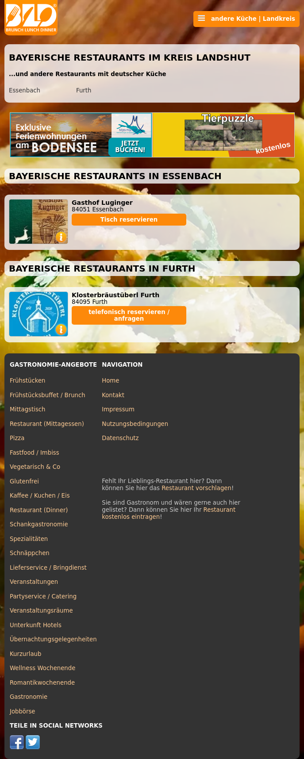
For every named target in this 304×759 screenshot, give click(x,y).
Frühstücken (28, 380)
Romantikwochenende (42, 682)
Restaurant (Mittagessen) (47, 424)
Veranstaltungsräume (41, 610)
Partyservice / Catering (43, 596)
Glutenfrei (24, 481)
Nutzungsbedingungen (135, 424)
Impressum (118, 409)
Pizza (17, 438)
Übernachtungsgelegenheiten (53, 639)
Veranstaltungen (34, 582)
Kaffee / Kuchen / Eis (40, 495)
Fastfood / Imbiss (34, 452)
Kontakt (113, 395)
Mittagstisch (28, 409)
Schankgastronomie (39, 524)
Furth (83, 90)
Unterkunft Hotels (36, 625)
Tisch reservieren (129, 219)
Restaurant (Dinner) (39, 510)
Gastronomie (28, 697)
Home (110, 380)
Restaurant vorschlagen (196, 488)
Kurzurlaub (25, 654)
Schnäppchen (30, 553)
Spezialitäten (29, 539)
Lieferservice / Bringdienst (48, 567)
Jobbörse (22, 711)
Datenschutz (120, 438)
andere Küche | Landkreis (246, 18)
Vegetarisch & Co (35, 467)
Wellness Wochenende (42, 668)
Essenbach (24, 90)
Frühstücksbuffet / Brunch (47, 395)
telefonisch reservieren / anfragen (129, 315)
